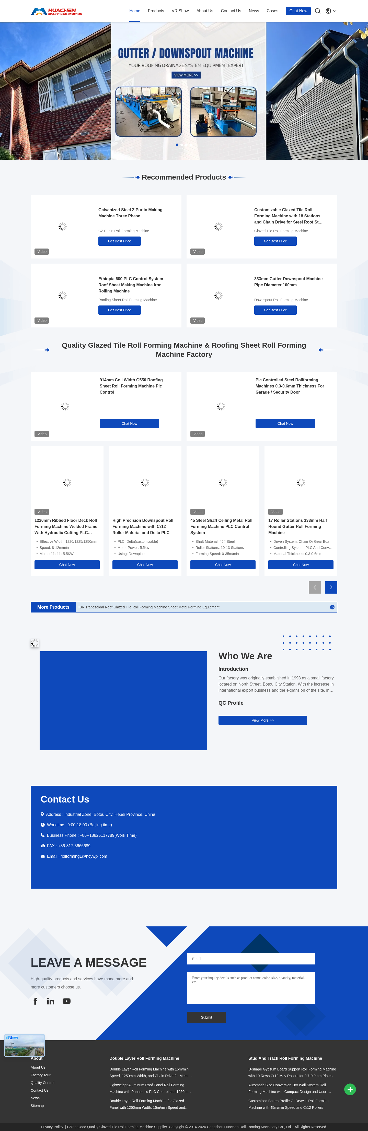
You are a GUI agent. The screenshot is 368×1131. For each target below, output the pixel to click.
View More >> (263, 720)
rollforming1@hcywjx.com (84, 856)
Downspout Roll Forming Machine (281, 300)
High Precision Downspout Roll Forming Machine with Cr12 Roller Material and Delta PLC (142, 526)
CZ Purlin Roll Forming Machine (123, 231)
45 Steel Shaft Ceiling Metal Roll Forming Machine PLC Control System (221, 526)
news (254, 11)
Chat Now (298, 11)
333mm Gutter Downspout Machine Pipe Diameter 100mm (288, 282)
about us (205, 11)
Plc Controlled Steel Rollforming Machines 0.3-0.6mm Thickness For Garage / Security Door (290, 386)
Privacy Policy (52, 1127)
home (134, 11)
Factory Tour (41, 1075)
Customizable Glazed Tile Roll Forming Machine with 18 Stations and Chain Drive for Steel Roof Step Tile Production (288, 216)
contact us (231, 11)
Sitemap (37, 1106)
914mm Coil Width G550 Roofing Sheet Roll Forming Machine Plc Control (131, 386)
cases (272, 11)
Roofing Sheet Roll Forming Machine (127, 300)
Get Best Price (119, 241)
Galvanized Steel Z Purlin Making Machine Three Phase (130, 213)
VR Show (180, 11)
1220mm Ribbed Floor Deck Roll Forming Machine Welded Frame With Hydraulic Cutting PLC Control (65, 527)
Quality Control (42, 1083)
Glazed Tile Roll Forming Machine (281, 231)
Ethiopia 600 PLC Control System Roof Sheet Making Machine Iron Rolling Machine (130, 285)
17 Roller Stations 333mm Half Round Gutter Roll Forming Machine (297, 526)
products (156, 11)
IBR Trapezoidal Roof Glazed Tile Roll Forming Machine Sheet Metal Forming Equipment (149, 607)
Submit (206, 1017)
